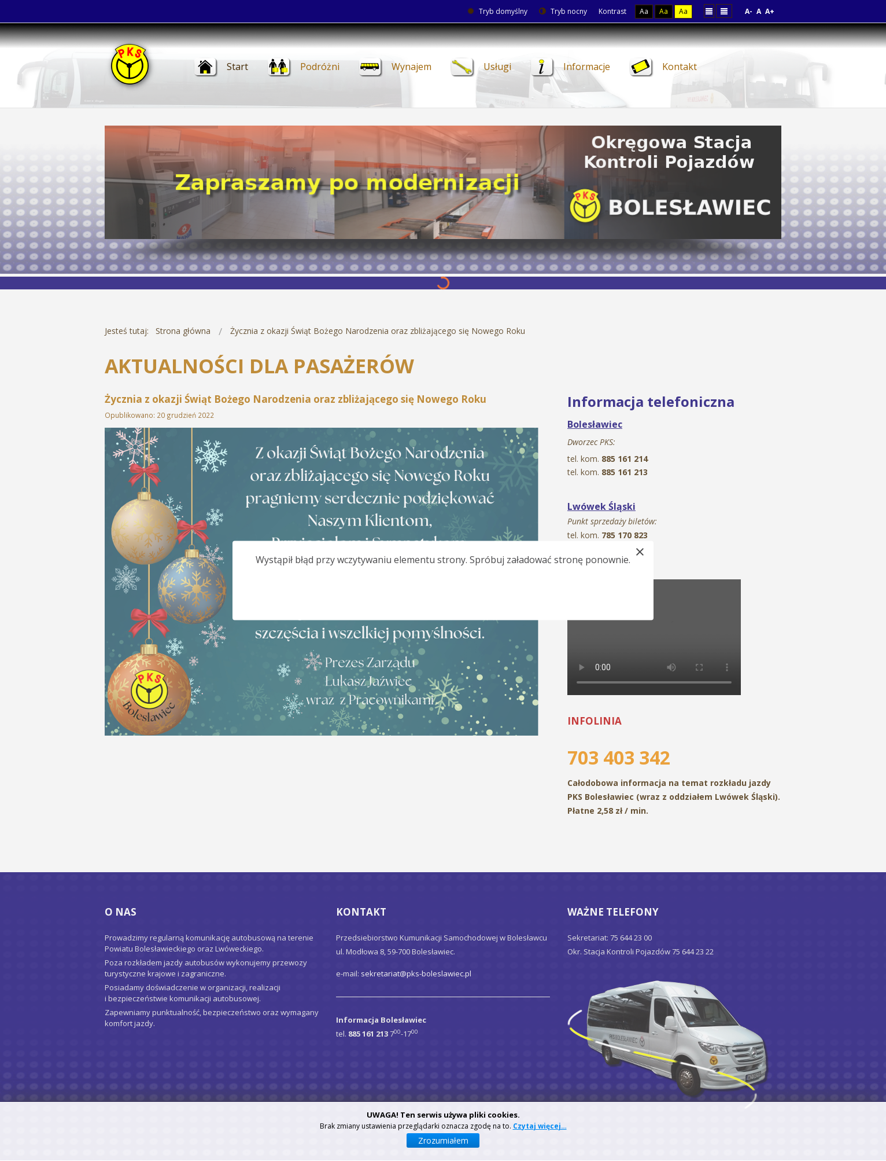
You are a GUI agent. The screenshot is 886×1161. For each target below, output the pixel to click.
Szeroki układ (724, 10)
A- (748, 11)
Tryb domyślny (497, 11)
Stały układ (709, 10)
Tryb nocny (563, 11)
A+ (769, 11)
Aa (644, 11)
